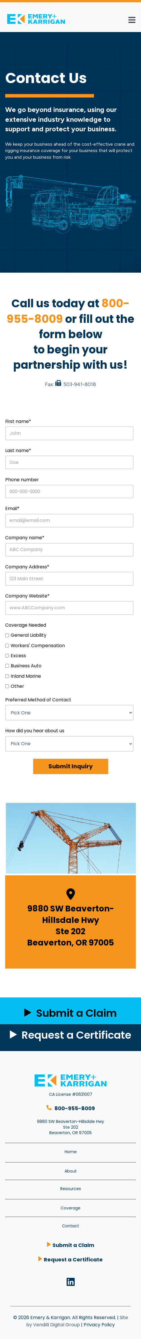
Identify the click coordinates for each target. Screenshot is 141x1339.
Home (71, 1152)
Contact (70, 1226)
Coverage (70, 1208)
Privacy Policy (99, 1324)
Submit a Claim (73, 1245)
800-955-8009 (74, 1108)
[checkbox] (69, 660)
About (71, 1171)
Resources (70, 1189)
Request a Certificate (76, 1035)
